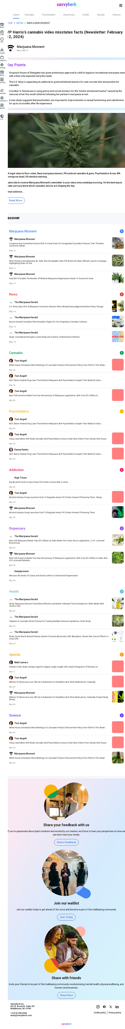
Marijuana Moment (40, 23)
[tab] (20, 15)
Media (21, 23)
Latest (20, 14)
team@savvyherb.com (25, 1022)
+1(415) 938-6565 (22, 1019)
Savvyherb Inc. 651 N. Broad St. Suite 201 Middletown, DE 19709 (26, 1012)
